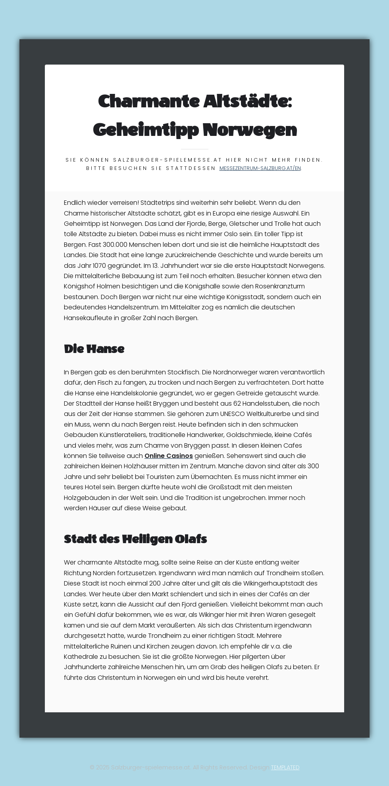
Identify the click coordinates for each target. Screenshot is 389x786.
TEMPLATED (285, 767)
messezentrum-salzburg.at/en (260, 168)
